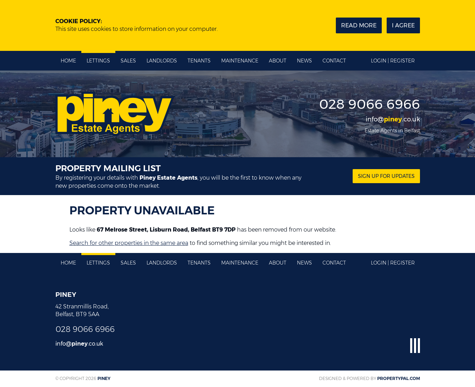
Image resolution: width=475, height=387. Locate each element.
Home (68, 61)
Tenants (199, 61)
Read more (358, 25)
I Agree (403, 25)
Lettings (98, 61)
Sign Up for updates (386, 176)
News (304, 61)
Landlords (162, 61)
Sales (128, 61)
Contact (334, 61)
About (277, 61)
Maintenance (239, 61)
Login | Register (393, 61)
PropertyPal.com (398, 378)
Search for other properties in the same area (128, 243)
